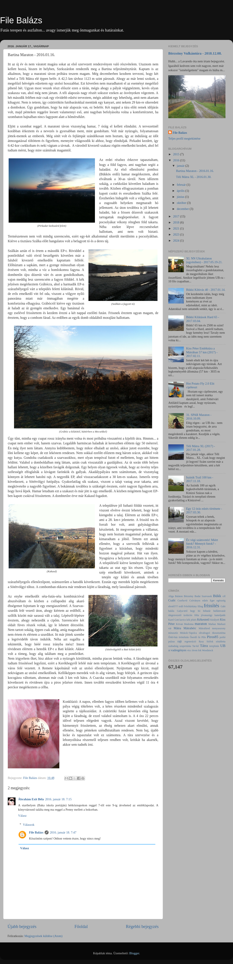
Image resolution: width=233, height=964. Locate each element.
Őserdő (193, 637)
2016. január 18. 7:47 (63, 832)
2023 (176, 234)
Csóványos (194, 600)
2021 (176, 228)
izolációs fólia (191, 615)
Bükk (217, 596)
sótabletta (220, 641)
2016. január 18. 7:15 (58, 799)
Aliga (171, 596)
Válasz (22, 815)
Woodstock (207, 650)
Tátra (204, 646)
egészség (221, 600)
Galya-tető (182, 611)
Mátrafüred (204, 628)
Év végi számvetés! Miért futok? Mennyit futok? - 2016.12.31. (202, 543)
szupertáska (185, 646)
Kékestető (203, 619)
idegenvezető (174, 615)
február (182, 184)
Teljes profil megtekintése (184, 138)
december (183, 209)
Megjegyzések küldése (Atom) (43, 936)
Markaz (212, 624)
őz (199, 637)
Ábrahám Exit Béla (31, 799)
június (181, 196)
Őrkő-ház (173, 637)
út (169, 650)
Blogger (134, 953)
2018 (176, 222)
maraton (201, 624)
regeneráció (190, 641)
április (181, 190)
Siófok (209, 641)
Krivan (179, 624)
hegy (192, 611)
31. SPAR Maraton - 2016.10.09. (198, 416)
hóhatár (207, 611)
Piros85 (212, 637)
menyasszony (218, 628)
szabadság (173, 646)
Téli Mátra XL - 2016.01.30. (193, 177)
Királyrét (214, 619)
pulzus (171, 641)
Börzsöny (188, 596)
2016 (176, 160)
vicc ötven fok (194, 650)
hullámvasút (219, 611)
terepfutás (214, 646)
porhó (222, 637)
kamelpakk (219, 615)
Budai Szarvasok (203, 596)
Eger (212, 600)
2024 (176, 240)
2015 (176, 154)
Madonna (189, 624)
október (182, 202)
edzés (205, 600)
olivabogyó (204, 633)
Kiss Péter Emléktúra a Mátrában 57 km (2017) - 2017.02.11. (201, 352)
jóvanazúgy (207, 615)
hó (199, 611)
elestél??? (173, 606)
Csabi (171, 600)
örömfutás (184, 637)
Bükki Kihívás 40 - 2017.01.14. (205, 289)
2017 (176, 216)
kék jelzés (192, 619)
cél (224, 596)
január (181, 165)
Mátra (177, 628)
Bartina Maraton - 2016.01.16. (195, 171)
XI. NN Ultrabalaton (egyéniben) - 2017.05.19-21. (204, 260)
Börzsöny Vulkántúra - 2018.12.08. (195, 53)
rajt (180, 641)
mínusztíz (173, 633)
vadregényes (178, 650)
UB (222, 646)
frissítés (211, 605)
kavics (182, 619)
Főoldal (81, 926)
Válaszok (29, 824)
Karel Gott (173, 619)
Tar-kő (195, 646)
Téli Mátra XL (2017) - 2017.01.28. (200, 447)
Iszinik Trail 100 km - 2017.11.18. (199, 479)
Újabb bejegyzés (22, 926)
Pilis (204, 637)
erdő (181, 606)
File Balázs (21, 20)
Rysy (201, 641)
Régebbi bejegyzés (142, 926)
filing (200, 606)
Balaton (179, 596)
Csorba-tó (182, 600)
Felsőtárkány (190, 606)
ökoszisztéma (218, 633)
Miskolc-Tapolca (188, 633)
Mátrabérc (190, 628)
